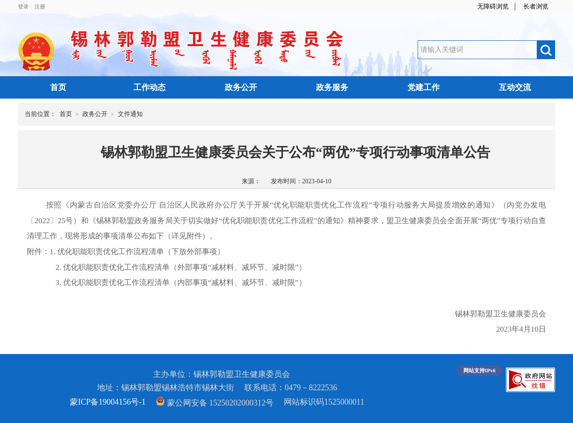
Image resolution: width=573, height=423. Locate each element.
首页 (58, 87)
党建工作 (423, 87)
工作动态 (149, 87)
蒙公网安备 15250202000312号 (215, 402)
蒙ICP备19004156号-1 (107, 401)
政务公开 (241, 87)
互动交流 (515, 87)
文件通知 (130, 114)
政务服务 (332, 87)
